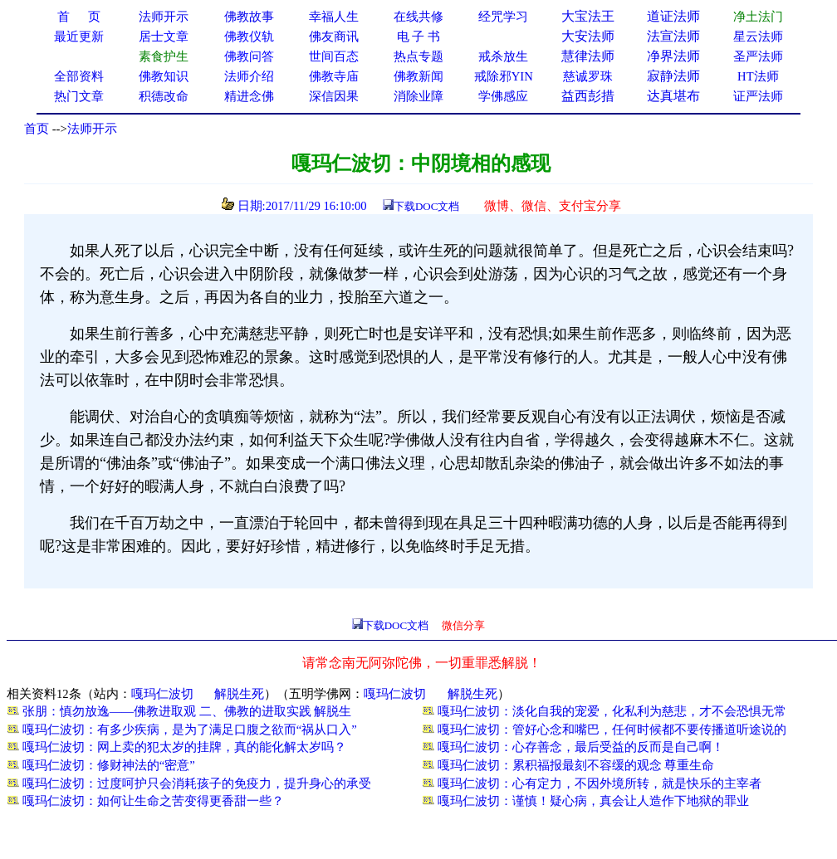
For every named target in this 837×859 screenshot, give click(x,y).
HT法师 (758, 76)
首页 (36, 128)
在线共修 (418, 16)
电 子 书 (418, 36)
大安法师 (587, 36)
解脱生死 (239, 693)
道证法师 (673, 16)
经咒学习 (503, 16)
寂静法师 (673, 76)
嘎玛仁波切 (162, 693)
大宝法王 (587, 16)
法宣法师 (673, 36)
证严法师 (758, 96)
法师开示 (92, 128)
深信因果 (334, 96)
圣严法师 (758, 56)
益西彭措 (587, 96)
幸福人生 (334, 16)
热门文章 (79, 96)
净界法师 (673, 56)
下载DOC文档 (426, 206)
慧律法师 (587, 56)
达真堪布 (673, 96)
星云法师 (758, 36)
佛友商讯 (334, 36)
